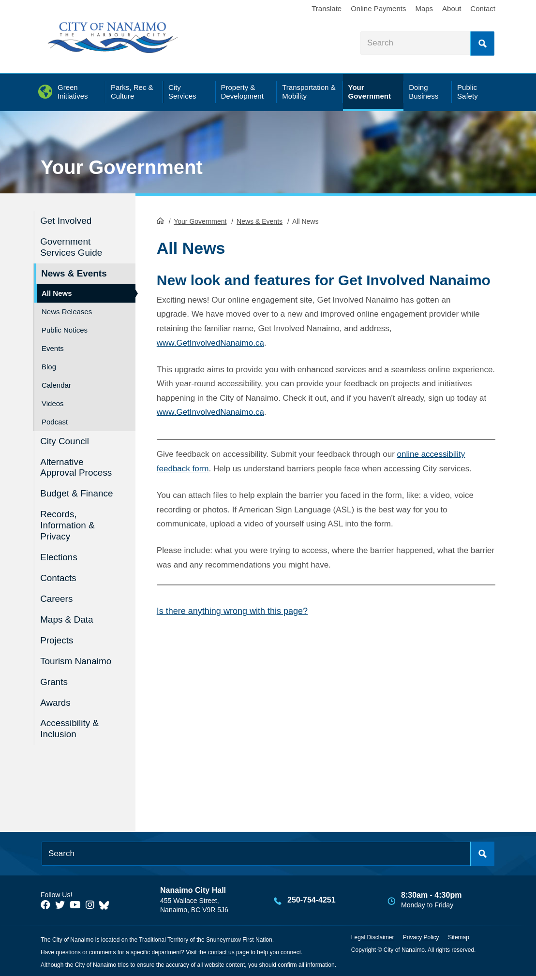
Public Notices (65, 329)
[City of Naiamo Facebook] (45, 904)
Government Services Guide (72, 247)
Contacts (59, 577)
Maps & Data (67, 618)
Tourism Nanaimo (76, 660)
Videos (53, 403)
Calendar (56, 384)
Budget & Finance (77, 493)
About (451, 8)
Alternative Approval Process (77, 467)
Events (53, 348)
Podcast (55, 421)
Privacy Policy (421, 935)
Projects (57, 639)
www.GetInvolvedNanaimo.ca (210, 342)
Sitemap (458, 935)
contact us (221, 950)
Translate (327, 8)
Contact (482, 8)
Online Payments (378, 8)
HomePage (160, 220)
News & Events (260, 221)
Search (482, 43)
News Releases (67, 311)
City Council (65, 441)
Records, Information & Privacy (68, 525)
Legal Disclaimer (372, 935)
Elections (59, 557)
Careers (57, 598)
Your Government (122, 167)
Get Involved (66, 221)
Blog (49, 366)
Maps (424, 8)
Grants (54, 681)
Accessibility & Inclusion (70, 727)
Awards (56, 701)
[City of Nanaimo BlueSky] (106, 904)
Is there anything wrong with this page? (232, 611)
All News (57, 293)
